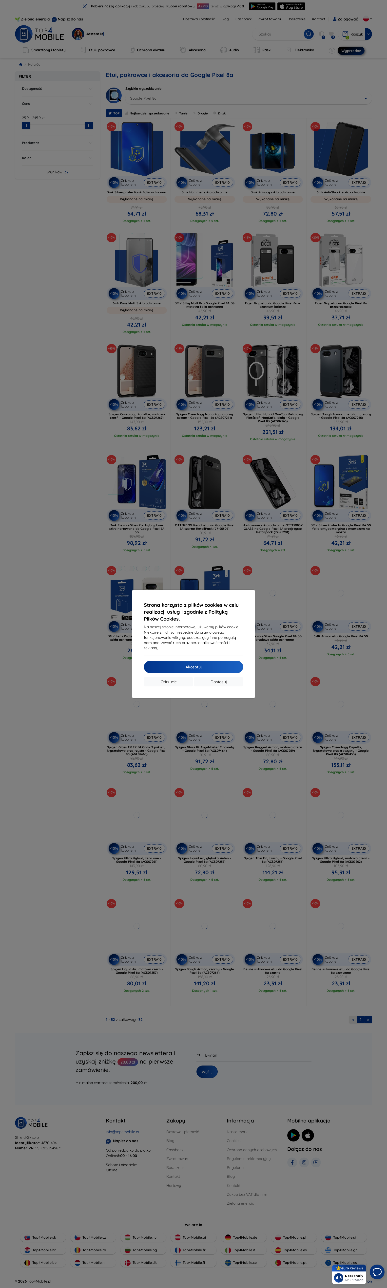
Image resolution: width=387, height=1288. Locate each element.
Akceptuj (194, 666)
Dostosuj (219, 681)
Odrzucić (168, 681)
